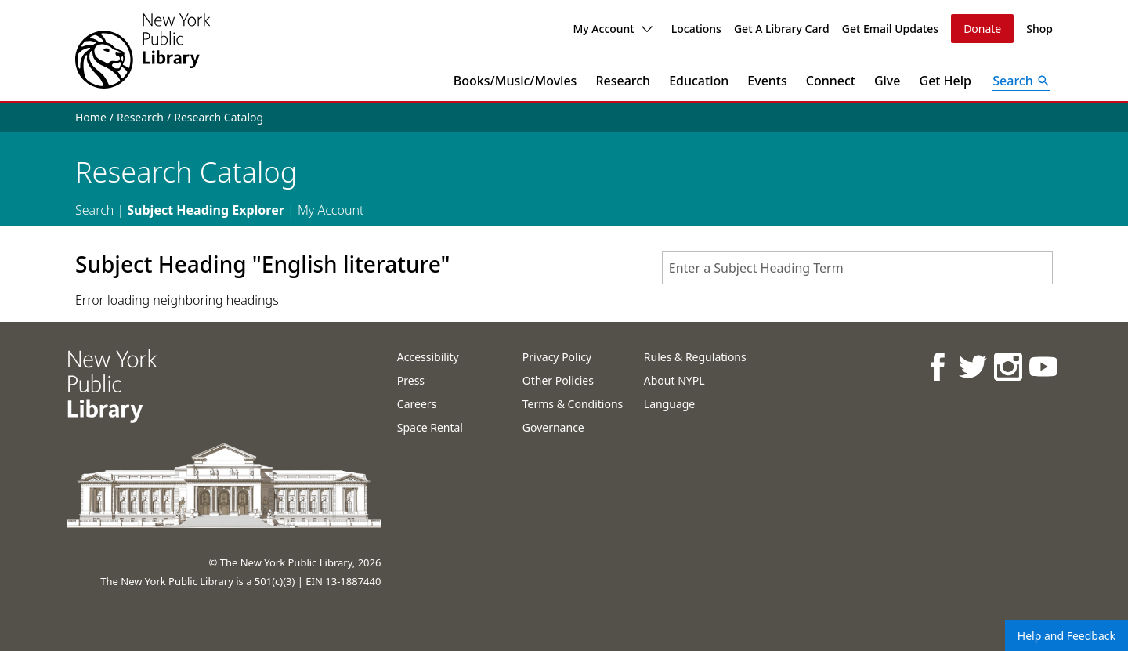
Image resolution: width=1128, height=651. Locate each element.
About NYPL (674, 380)
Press (411, 380)
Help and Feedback (1066, 635)
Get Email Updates (890, 28)
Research (622, 80)
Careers (416, 403)
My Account (612, 28)
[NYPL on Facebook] (937, 366)
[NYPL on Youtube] (1043, 366)
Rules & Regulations (695, 356)
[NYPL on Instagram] (1007, 366)
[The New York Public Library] (142, 51)
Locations (696, 28)
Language (669, 403)
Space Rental (430, 427)
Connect (830, 80)
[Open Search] (1021, 80)
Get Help (946, 80)
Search (94, 210)
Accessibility (428, 356)
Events (766, 80)
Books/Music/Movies (515, 80)
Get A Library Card (782, 28)
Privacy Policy (556, 356)
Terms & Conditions (573, 403)
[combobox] (857, 267)
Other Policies (558, 380)
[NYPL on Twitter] (972, 366)
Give (887, 80)
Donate (982, 28)
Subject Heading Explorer (205, 210)
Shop (1039, 28)
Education (698, 80)
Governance (553, 427)
